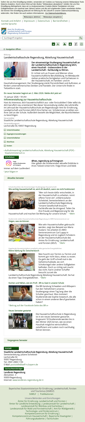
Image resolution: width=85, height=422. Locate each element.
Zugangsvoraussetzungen (16, 134)
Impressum (29, 20)
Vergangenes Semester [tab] (16, 339)
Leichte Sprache (9, 23)
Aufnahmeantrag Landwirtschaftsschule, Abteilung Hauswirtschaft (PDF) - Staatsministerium (40, 151)
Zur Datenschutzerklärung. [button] (55, 13)
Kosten (9, 146)
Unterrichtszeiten (13, 130)
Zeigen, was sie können (19, 221)
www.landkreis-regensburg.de (28, 380)
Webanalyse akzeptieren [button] (52, 17)
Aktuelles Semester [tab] (14, 177)
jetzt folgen (11, 171)
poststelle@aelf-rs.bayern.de (24, 364)
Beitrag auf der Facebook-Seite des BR (29, 305)
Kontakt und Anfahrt (11, 20)
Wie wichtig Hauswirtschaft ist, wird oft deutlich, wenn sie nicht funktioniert (42, 189)
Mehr (72, 213)
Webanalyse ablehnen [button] (32, 17)
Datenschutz (44, 20)
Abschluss (10, 142)
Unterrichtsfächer (13, 138)
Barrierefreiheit (60, 20)
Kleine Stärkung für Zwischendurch (24, 250)
